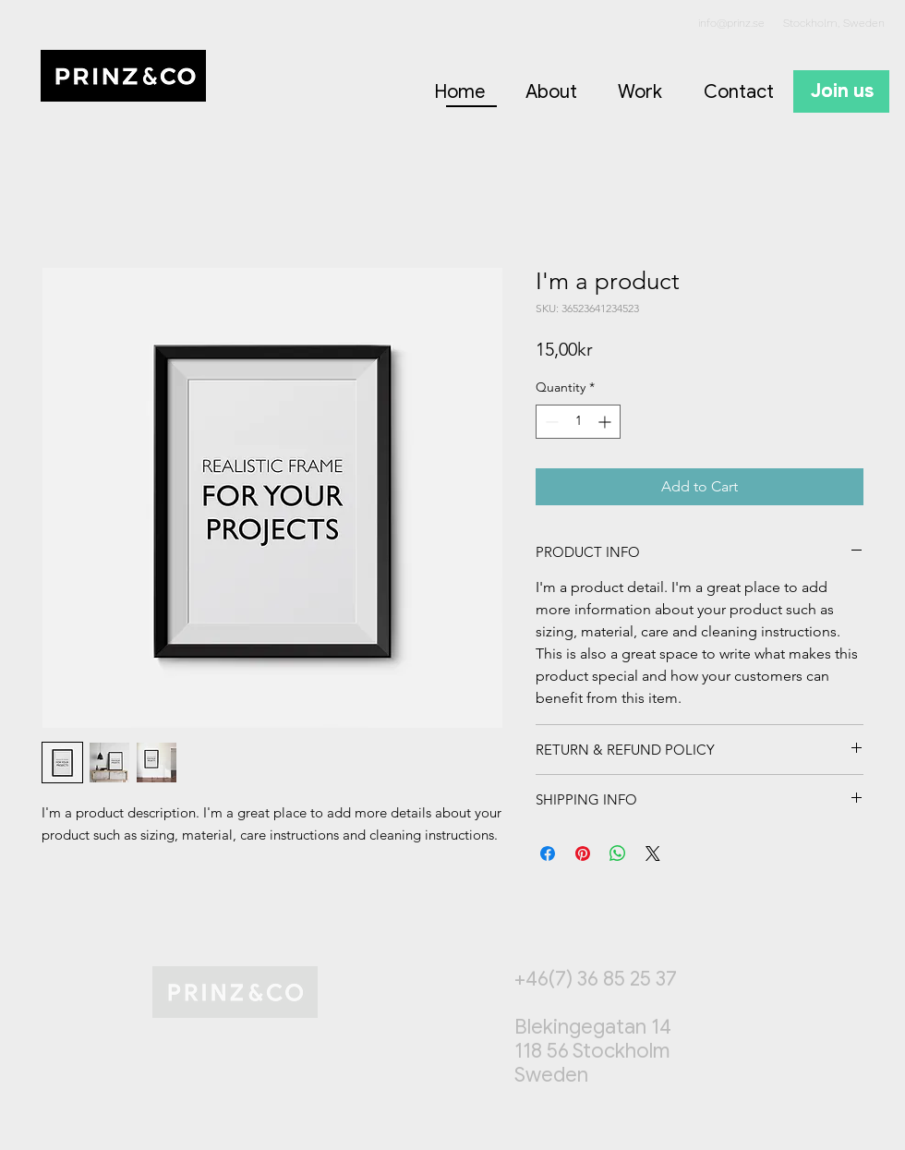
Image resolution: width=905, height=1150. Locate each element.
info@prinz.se (731, 23)
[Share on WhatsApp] (618, 853)
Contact (739, 91)
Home (459, 91)
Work (640, 91)
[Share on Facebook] (548, 853)
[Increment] (606, 422)
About (551, 91)
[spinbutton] (578, 422)
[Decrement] (549, 422)
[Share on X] (653, 853)
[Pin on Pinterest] (583, 853)
